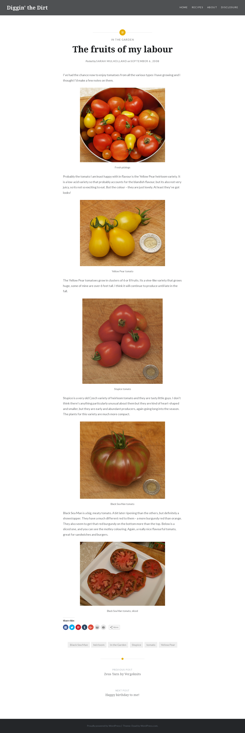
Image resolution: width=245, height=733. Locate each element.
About (212, 7)
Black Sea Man (79, 644)
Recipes (197, 7)
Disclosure (229, 7)
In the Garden (122, 39)
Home (184, 7)
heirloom (98, 644)
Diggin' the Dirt (27, 7)
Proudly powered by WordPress (104, 725)
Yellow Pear (168, 644)
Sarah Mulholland (111, 61)
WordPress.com (149, 725)
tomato (150, 644)
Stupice (136, 644)
